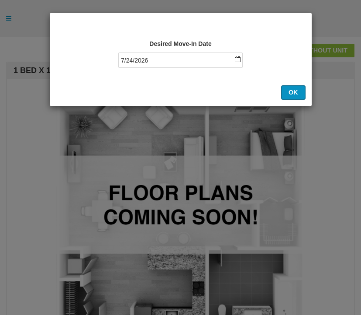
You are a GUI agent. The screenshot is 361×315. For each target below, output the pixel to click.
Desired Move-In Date (180, 43)
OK (293, 92)
